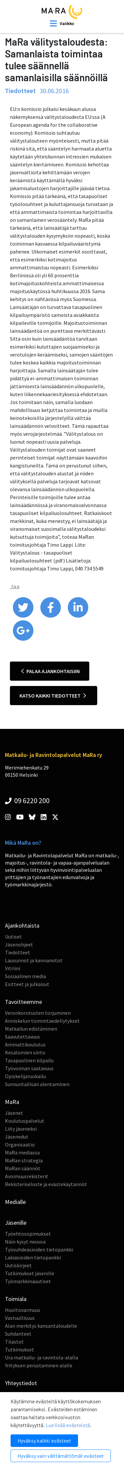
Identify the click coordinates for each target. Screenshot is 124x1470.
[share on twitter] (23, 616)
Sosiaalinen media (25, 976)
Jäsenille (15, 1222)
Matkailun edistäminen (31, 1028)
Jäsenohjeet (19, 944)
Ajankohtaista (22, 925)
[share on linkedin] (78, 616)
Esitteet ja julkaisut (27, 984)
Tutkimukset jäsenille (29, 1273)
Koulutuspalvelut (24, 1120)
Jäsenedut (16, 1136)
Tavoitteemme (23, 1002)
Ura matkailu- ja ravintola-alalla (41, 1357)
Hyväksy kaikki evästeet (44, 1440)
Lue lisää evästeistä (68, 1425)
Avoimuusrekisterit (26, 1176)
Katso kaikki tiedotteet (53, 695)
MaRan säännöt (22, 1168)
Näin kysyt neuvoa (25, 1241)
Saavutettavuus (22, 1036)
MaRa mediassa (22, 1152)
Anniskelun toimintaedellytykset (42, 1020)
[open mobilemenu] (62, 23)
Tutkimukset (19, 1349)
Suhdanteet (18, 1333)
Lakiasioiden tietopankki (33, 1257)
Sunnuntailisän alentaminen (37, 1084)
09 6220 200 (27, 800)
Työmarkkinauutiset (28, 1281)
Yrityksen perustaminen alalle (38, 1365)
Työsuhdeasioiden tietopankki (39, 1249)
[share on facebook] (51, 616)
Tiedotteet (17, 952)
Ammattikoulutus (25, 1044)
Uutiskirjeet (18, 1265)
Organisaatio (20, 1144)
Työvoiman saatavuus (29, 1068)
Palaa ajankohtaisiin (50, 671)
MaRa (12, 1102)
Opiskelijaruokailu (25, 1076)
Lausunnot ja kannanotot (33, 960)
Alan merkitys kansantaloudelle (41, 1325)
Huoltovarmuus (22, 1310)
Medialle (15, 1202)
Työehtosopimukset (28, 1233)
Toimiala (15, 1299)
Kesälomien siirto (25, 1052)
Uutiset (13, 936)
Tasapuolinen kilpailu (29, 1060)
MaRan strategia (24, 1160)
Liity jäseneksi (21, 1128)
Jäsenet (14, 1113)
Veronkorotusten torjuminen (38, 1012)
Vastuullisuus (20, 1318)
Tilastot (14, 1341)
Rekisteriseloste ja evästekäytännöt (46, 1184)
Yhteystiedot (21, 1383)
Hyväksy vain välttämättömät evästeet (61, 1456)
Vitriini (12, 968)
